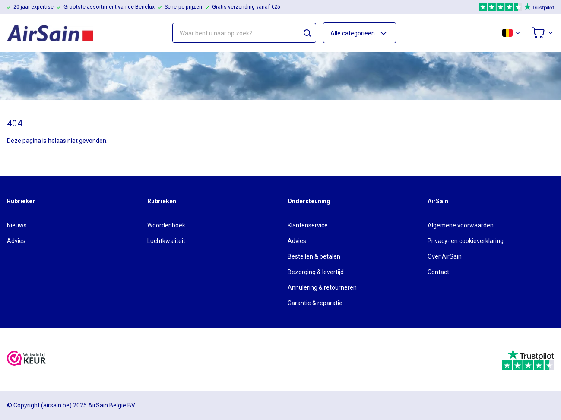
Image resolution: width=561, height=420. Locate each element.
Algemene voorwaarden (461, 225)
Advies (16, 240)
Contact (438, 271)
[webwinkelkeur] (26, 359)
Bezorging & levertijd (316, 271)
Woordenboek (166, 225)
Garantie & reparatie (315, 303)
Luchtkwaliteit (166, 240)
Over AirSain (445, 256)
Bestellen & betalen (314, 256)
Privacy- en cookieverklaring (466, 240)
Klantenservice (308, 225)
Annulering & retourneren (322, 287)
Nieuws (17, 225)
